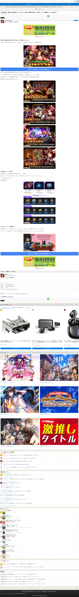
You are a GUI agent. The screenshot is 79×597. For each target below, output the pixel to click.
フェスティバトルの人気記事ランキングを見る (7, 497)
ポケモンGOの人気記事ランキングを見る (6, 501)
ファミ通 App (4, 2)
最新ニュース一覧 (22, 6)
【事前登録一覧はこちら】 (39, 36)
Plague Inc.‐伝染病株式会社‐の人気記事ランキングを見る (8, 493)
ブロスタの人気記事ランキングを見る (6, 489)
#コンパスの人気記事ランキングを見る (6, 477)
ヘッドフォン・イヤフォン (5, 307)
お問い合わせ (24, 591)
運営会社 (32, 591)
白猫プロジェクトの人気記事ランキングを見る (7, 485)
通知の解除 (44, 591)
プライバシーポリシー (38, 591)
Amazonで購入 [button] (15, 348)
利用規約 (28, 591)
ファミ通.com (49, 591)
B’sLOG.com (54, 591)
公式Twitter (2, 228)
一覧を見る (76, 304)
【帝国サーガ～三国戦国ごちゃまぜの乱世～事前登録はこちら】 (39, 69)
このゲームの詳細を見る (10, 277)
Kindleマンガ (14, 307)
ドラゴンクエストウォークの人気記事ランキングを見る (8, 481)
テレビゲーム (28, 307)
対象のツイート (13, 228)
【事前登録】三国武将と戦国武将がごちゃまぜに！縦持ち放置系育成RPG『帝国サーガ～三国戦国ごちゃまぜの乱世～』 (44, 6)
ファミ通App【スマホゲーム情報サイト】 (11, 6)
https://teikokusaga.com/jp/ (9, 284)
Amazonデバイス (21, 307)
